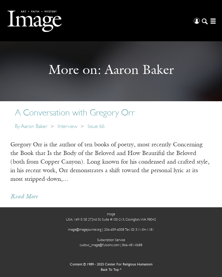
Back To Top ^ (111, 270)
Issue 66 (96, 126)
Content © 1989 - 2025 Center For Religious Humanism (111, 264)
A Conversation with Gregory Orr (75, 113)
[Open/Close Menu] (212, 20)
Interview (68, 126)
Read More (24, 197)
